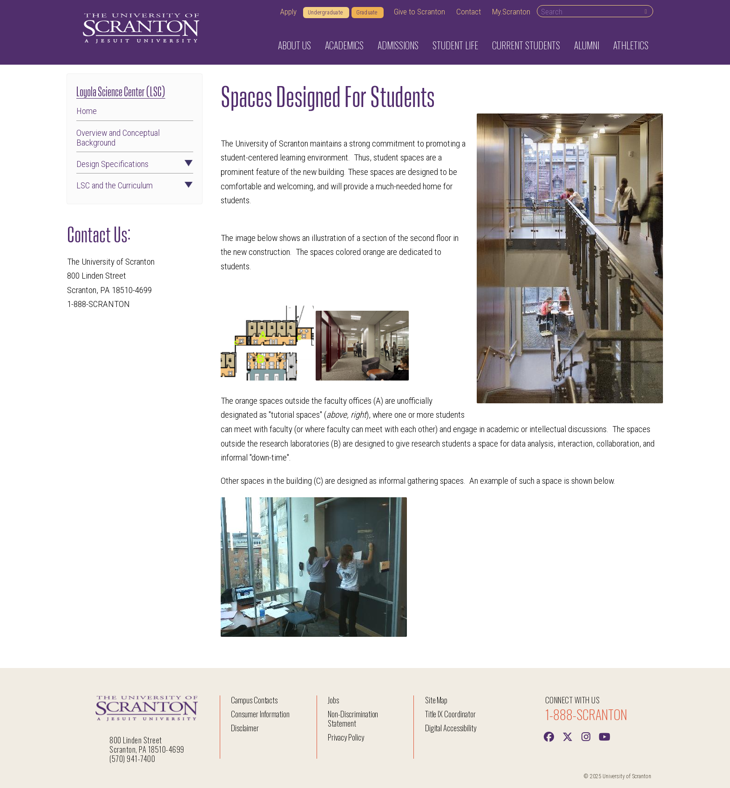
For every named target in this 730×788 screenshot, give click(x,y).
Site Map (436, 700)
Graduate (367, 12)
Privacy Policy (346, 737)
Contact (468, 11)
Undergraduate (326, 12)
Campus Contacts (254, 700)
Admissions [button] (398, 45)
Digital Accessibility (450, 728)
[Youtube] (604, 735)
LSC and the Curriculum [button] (134, 185)
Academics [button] (344, 45)
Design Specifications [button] (134, 164)
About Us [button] (294, 45)
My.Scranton (511, 11)
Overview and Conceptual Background (118, 137)
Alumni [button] (586, 45)
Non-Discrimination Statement (353, 718)
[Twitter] (567, 735)
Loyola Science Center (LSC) (120, 90)
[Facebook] (549, 735)
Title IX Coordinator (450, 714)
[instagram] (586, 735)
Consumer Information (260, 714)
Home (86, 111)
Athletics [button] (631, 45)
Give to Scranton (419, 11)
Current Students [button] (526, 45)
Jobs (333, 700)
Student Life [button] (455, 45)
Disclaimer (245, 728)
